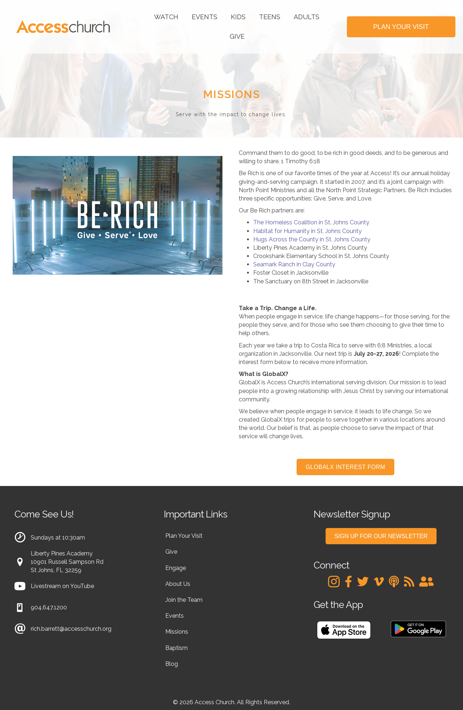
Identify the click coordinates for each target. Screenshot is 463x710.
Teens (269, 17)
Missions (176, 631)
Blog (171, 663)
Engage (175, 568)
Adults (306, 17)
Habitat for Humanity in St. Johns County (307, 231)
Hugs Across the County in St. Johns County (311, 239)
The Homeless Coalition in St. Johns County (311, 222)
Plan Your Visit (184, 535)
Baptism (176, 648)
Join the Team (184, 599)
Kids (238, 17)
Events (204, 17)
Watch (166, 17)
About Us (177, 583)
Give (237, 36)
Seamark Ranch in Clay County (294, 264)
